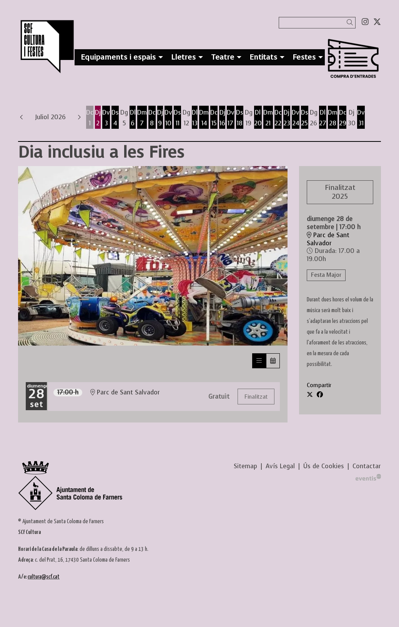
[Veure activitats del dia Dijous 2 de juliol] (98, 118)
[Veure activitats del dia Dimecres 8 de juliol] (152, 118)
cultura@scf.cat (44, 577)
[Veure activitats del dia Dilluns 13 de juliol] (195, 118)
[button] (351, 22)
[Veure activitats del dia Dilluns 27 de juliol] (322, 118)
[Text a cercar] (317, 22)
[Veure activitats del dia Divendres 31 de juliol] (361, 118)
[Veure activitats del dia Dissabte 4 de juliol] (115, 118)
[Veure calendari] (273, 360)
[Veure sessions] (259, 360)
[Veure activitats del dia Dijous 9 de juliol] (160, 118)
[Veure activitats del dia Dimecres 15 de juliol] (214, 118)
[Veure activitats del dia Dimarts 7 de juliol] (142, 118)
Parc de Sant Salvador (328, 239)
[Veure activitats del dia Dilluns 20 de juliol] (258, 118)
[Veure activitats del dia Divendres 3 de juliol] (106, 118)
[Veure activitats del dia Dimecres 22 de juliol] (278, 118)
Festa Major (326, 275)
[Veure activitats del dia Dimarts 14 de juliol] (204, 118)
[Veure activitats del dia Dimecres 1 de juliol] (89, 118)
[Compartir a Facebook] (320, 394)
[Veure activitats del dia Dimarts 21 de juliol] (268, 118)
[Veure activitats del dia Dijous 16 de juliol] (222, 118)
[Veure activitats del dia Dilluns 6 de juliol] (132, 118)
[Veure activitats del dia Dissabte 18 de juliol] (239, 118)
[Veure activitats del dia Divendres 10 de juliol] (168, 118)
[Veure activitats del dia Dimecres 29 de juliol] (342, 118)
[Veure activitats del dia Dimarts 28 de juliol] (332, 118)
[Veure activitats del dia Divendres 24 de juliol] (295, 118)
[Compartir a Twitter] (310, 394)
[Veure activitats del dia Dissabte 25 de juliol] (304, 118)
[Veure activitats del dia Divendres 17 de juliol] (230, 118)
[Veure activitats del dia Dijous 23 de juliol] (286, 118)
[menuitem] (365, 22)
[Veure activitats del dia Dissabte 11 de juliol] (177, 118)
